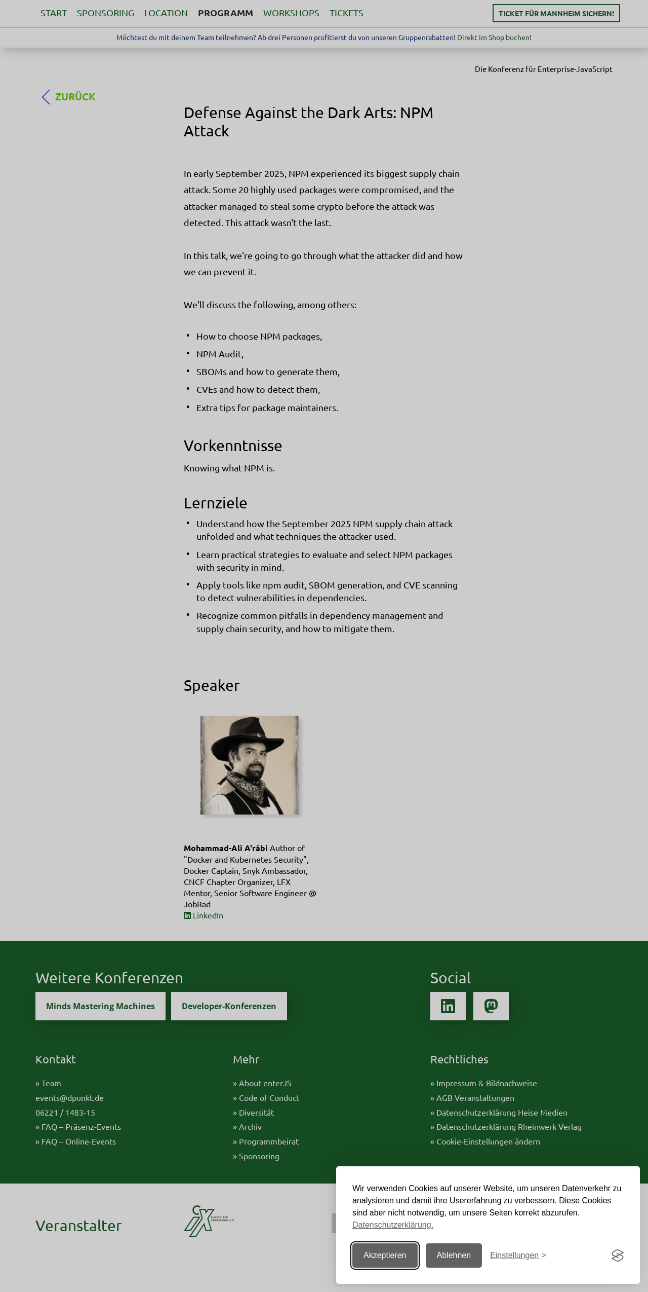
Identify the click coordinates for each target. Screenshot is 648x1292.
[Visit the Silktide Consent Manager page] (618, 1255)
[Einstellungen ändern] (518, 1255)
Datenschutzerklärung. (392, 1225)
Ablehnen (454, 1255)
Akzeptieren (385, 1255)
